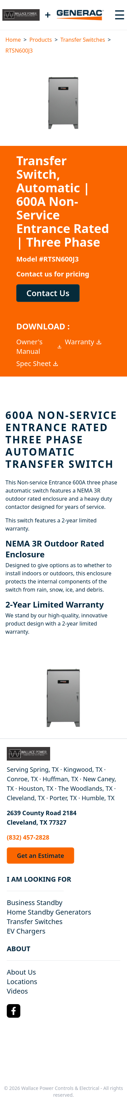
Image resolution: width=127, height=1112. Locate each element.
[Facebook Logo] (13, 1011)
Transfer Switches (82, 39)
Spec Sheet (37, 363)
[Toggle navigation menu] (119, 15)
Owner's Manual (39, 346)
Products (40, 39)
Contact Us (47, 293)
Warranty (84, 341)
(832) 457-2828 (28, 837)
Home (13, 39)
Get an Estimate (40, 855)
